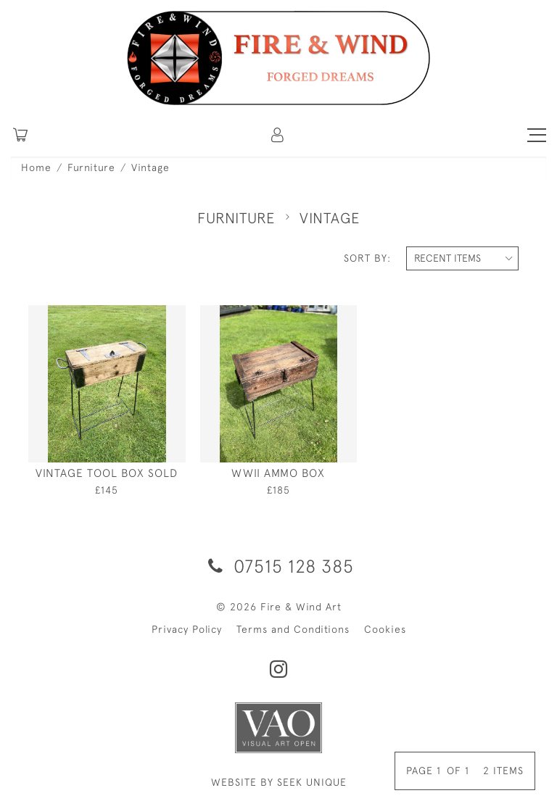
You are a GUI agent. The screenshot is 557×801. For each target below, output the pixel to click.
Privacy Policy (187, 629)
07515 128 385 (278, 565)
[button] (278, 135)
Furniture (91, 167)
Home (36, 167)
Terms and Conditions (293, 629)
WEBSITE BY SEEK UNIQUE (279, 782)
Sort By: (367, 258)
